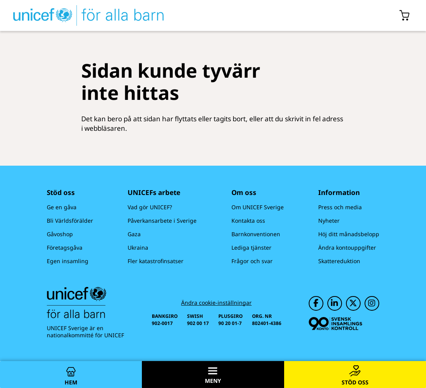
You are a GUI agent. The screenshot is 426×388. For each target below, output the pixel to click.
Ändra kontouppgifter (347, 247)
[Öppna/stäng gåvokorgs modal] (404, 15)
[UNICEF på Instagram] (372, 303)
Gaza (134, 234)
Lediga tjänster (251, 247)
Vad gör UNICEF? (150, 207)
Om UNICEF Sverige (257, 207)
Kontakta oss (248, 220)
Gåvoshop (60, 234)
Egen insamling (67, 261)
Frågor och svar (252, 261)
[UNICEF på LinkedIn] (334, 303)
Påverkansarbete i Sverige (162, 220)
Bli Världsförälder (70, 220)
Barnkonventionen (255, 234)
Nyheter (329, 220)
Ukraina (138, 247)
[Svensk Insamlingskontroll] (335, 323)
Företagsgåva (64, 247)
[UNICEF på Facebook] (316, 303)
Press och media (340, 207)
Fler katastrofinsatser (155, 261)
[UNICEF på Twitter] (353, 303)
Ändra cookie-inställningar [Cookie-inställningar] (216, 302)
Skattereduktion (339, 261)
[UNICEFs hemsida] (88, 15)
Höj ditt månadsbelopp (348, 234)
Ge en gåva (61, 207)
